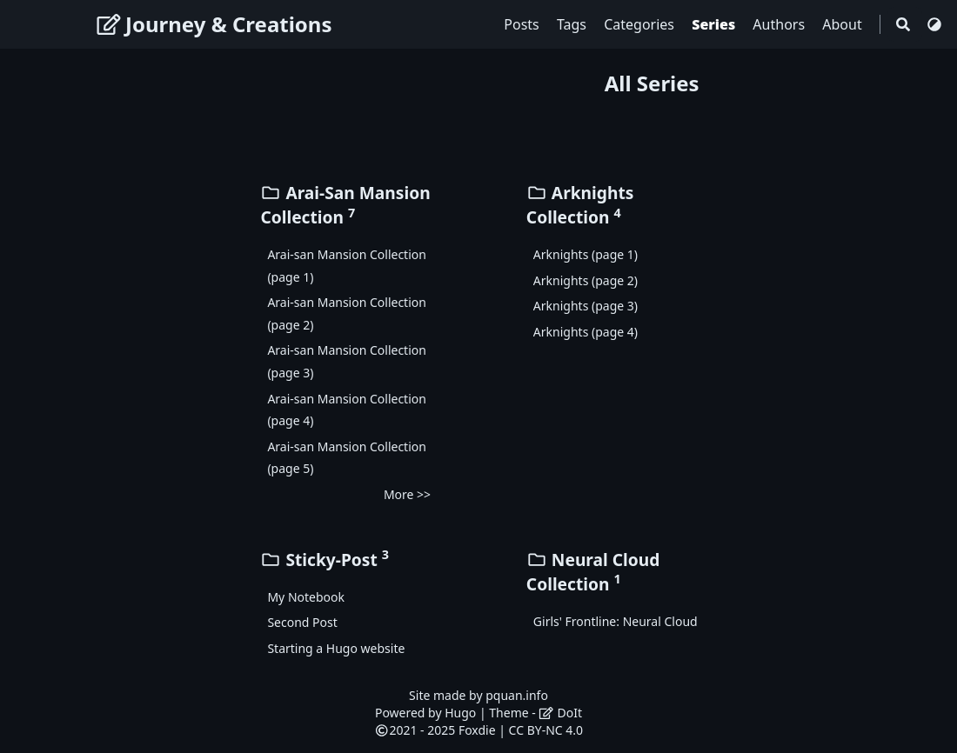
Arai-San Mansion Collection (345, 205)
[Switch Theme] (934, 24)
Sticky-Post (324, 559)
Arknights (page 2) (585, 280)
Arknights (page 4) (585, 331)
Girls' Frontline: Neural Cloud (615, 621)
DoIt (560, 712)
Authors (780, 24)
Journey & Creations (214, 24)
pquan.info (516, 695)
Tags (573, 24)
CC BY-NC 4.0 (546, 730)
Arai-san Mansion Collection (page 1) (346, 265)
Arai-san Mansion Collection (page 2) (346, 313)
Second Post (302, 622)
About (844, 24)
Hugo (460, 712)
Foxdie (477, 730)
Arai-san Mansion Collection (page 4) (346, 410)
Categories (641, 24)
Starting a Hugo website (336, 648)
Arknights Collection (580, 205)
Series (715, 24)
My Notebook (306, 597)
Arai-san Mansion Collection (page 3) (346, 361)
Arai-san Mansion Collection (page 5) (346, 457)
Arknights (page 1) (585, 254)
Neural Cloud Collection (593, 572)
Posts (523, 24)
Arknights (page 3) (585, 305)
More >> (407, 494)
